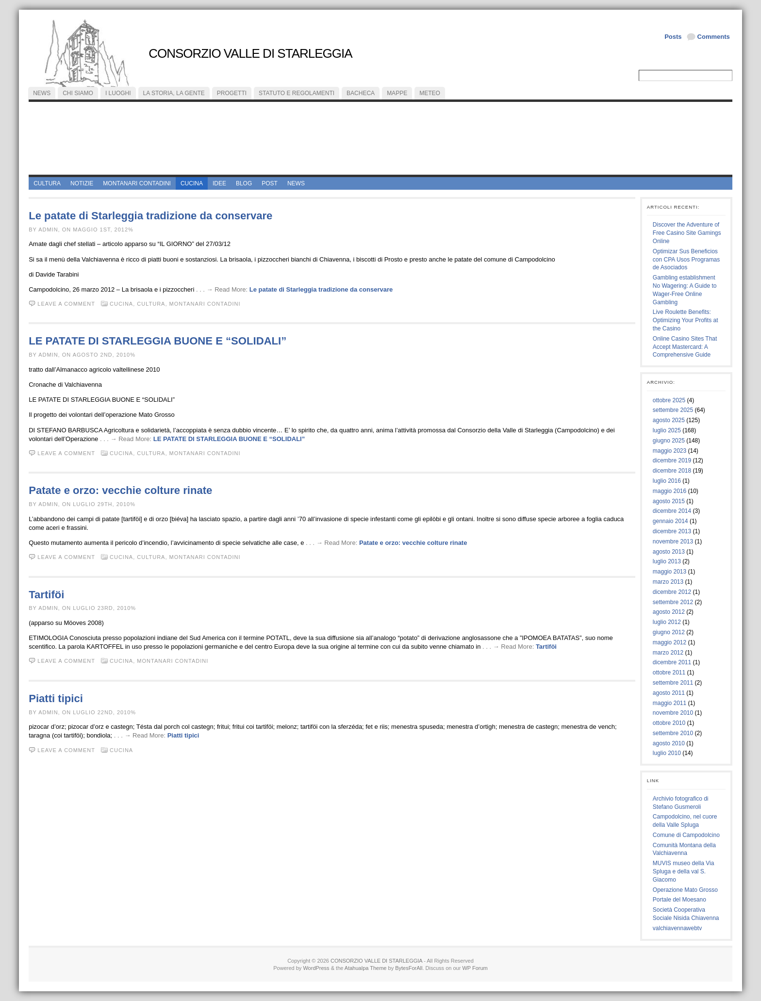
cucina (192, 183)
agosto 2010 (669, 743)
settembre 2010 (673, 733)
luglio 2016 (667, 480)
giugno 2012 (669, 632)
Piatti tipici (56, 698)
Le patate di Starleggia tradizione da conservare (150, 216)
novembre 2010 (673, 712)
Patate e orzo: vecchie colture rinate (120, 490)
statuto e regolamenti (296, 93)
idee (219, 183)
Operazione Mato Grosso (685, 889)
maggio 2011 (669, 703)
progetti (232, 93)
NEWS (41, 93)
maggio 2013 (669, 571)
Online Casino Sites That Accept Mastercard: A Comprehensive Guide (685, 347)
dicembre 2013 (672, 531)
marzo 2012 (668, 652)
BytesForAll (408, 968)
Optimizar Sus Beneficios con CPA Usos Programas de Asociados (686, 259)
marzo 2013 (668, 581)
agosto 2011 (669, 692)
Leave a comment (66, 304)
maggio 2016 (669, 491)
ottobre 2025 (669, 400)
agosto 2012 (669, 611)
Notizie (81, 183)
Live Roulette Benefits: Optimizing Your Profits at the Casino (685, 320)
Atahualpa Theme (366, 968)
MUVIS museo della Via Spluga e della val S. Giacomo (683, 871)
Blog (244, 183)
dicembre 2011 (672, 662)
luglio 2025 (667, 430)
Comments (713, 36)
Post (270, 183)
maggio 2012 (669, 642)
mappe (397, 93)
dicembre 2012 (672, 592)
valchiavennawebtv (677, 928)
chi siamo (78, 93)
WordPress (316, 968)
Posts (672, 36)
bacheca (361, 93)
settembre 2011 (673, 682)
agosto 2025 (669, 420)
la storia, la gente (174, 93)
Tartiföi (46, 595)
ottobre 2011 (669, 672)
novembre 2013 (673, 541)
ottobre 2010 (669, 723)
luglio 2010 (667, 753)
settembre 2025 (673, 410)
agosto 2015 (669, 501)
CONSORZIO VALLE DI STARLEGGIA (250, 53)
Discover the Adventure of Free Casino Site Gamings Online (687, 233)
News (296, 183)
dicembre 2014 (672, 511)
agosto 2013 (669, 551)
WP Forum (474, 968)
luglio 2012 (667, 622)
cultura (47, 183)
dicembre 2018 (672, 470)
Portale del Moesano (679, 899)
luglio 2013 (667, 561)
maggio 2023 (669, 450)
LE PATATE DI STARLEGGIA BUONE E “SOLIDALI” (157, 341)
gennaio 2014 (670, 521)
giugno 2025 (669, 440)
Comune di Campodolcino (686, 835)
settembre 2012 (673, 602)
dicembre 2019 (672, 460)
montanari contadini (137, 183)
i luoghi (118, 93)
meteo (429, 93)
